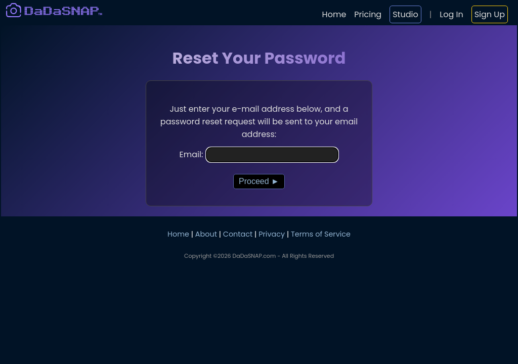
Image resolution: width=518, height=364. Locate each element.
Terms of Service (321, 234)
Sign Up (489, 14)
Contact (237, 234)
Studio (405, 14)
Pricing (367, 14)
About (206, 234)
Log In (451, 14)
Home (334, 14)
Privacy (271, 234)
